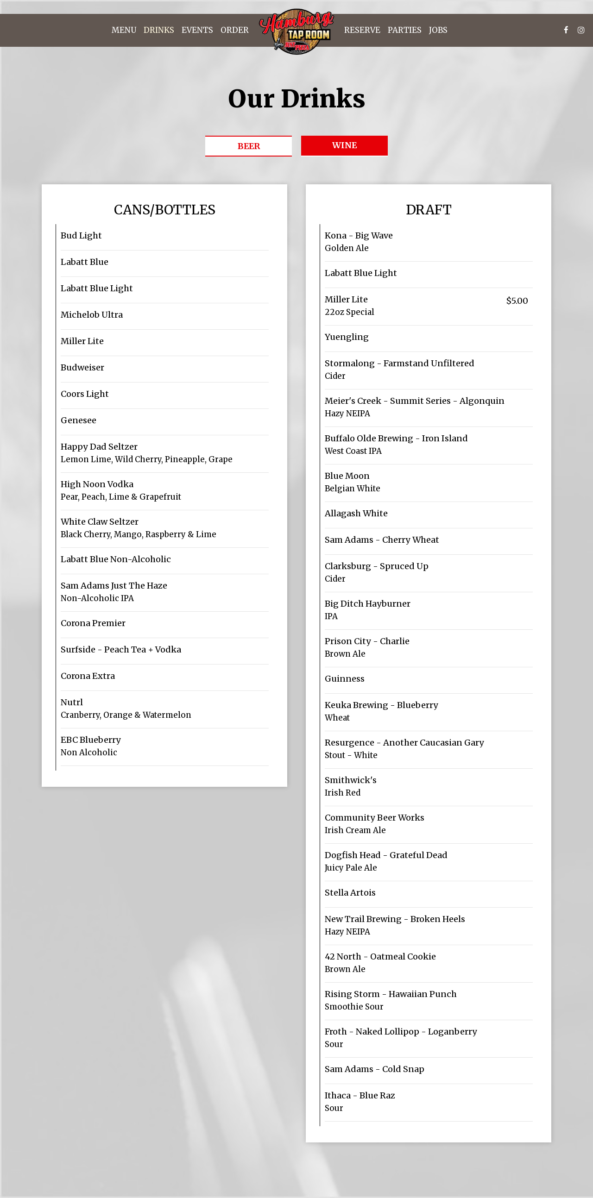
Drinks (159, 30)
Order (235, 30)
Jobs (438, 30)
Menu (124, 30)
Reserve (362, 30)
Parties (405, 30)
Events (197, 30)
